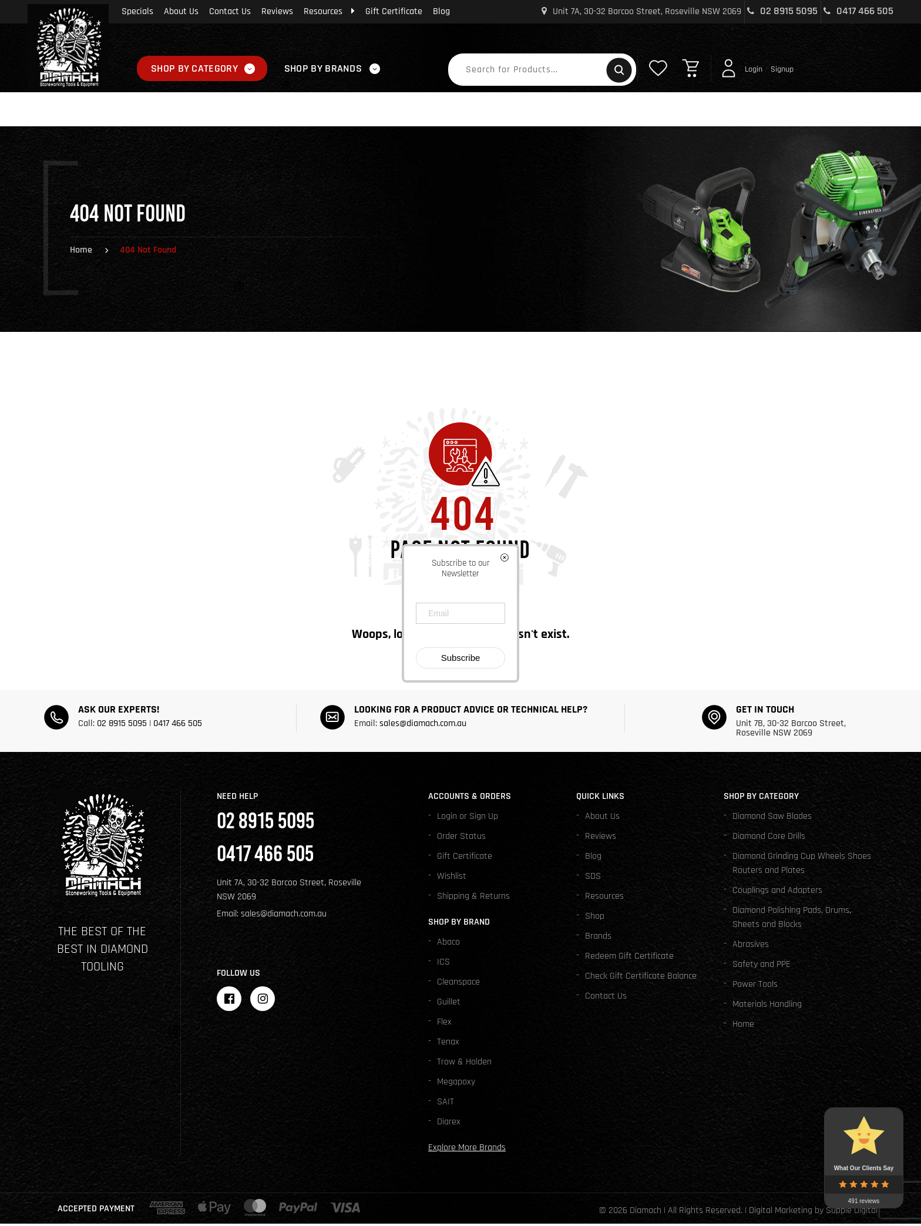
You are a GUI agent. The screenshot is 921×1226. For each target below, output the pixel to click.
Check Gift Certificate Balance (641, 978)
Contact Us (230, 11)
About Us (181, 11)
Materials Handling (767, 1006)
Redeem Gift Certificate (629, 958)
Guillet (448, 1004)
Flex (444, 1024)
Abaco (448, 944)
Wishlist (451, 878)
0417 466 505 (858, 11)
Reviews (277, 11)
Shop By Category (194, 68)
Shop (594, 918)
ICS (443, 964)
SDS (593, 878)
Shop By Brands (323, 68)
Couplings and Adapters (777, 892)
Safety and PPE (761, 966)
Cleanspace (458, 984)
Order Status (461, 838)
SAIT (445, 1104)
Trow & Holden (464, 1064)
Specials (137, 11)
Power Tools (755, 986)
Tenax (448, 1044)
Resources (329, 11)
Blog (441, 11)
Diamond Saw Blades (772, 818)
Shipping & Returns (473, 898)
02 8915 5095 (782, 11)
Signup (782, 69)
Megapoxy (456, 1084)
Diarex (448, 1124)
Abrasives (750, 947)
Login (753, 69)
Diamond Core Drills (768, 838)
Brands (598, 938)
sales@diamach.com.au (422, 726)
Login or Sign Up (467, 818)
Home (81, 252)
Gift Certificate (393, 11)
